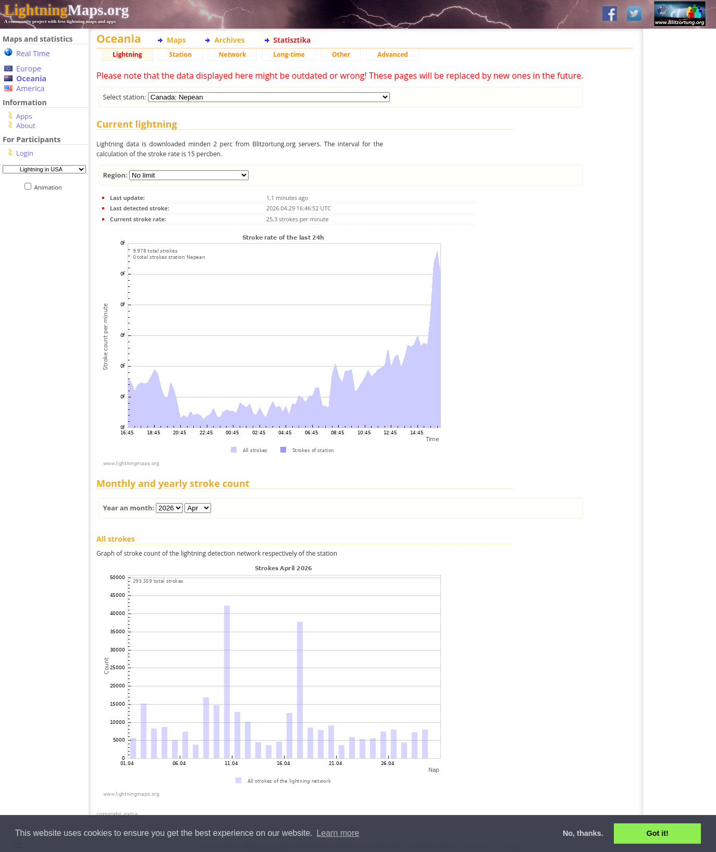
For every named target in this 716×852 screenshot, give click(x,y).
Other (341, 54)
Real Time (33, 53)
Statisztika (292, 40)
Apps (24, 116)
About (25, 125)
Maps (176, 40)
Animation (50, 187)
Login (24, 153)
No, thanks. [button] (583, 833)
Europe (28, 68)
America (30, 88)
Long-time (288, 54)
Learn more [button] (337, 833)
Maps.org (66, 10)
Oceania (31, 78)
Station (180, 54)
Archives (229, 40)
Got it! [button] (658, 833)
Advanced (392, 54)
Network (232, 54)
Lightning (127, 54)
